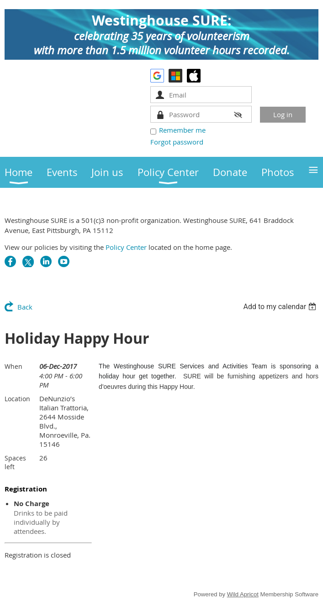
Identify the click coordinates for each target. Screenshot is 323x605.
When (13, 366)
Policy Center (126, 247)
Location (17, 398)
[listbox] (280, 306)
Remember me (182, 129)
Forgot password (176, 141)
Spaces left (15, 462)
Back (24, 306)
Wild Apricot (243, 594)
